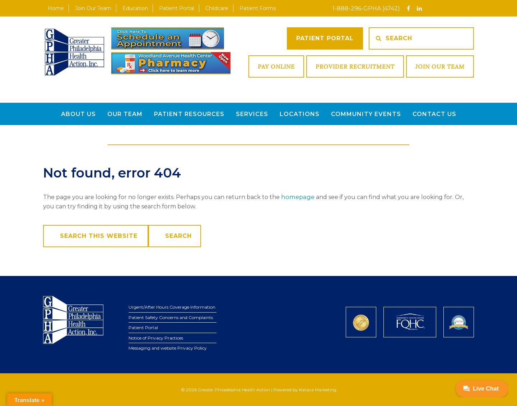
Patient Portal (325, 38)
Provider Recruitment (355, 66)
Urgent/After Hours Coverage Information (172, 306)
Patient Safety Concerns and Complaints (171, 317)
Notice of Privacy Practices (156, 337)
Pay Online (276, 66)
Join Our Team (440, 66)
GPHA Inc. (74, 52)
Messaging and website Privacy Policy (168, 347)
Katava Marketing (317, 389)
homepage (297, 196)
